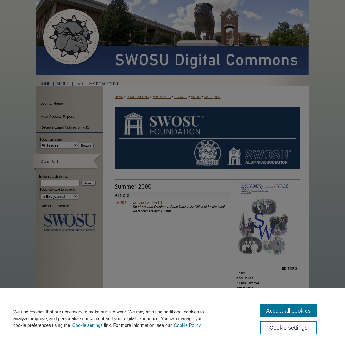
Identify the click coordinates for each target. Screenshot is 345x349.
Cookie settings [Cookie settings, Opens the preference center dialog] (288, 328)
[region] (172, 318)
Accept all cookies (288, 311)
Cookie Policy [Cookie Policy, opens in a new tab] (187, 325)
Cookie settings (87, 325)
